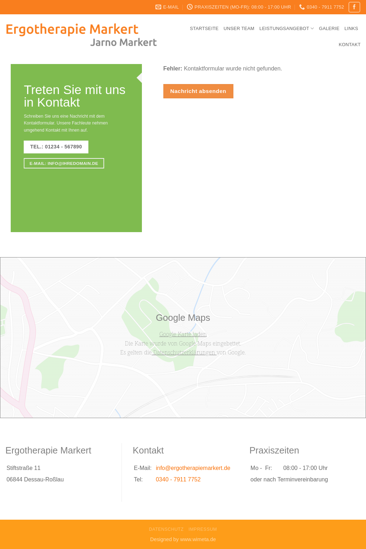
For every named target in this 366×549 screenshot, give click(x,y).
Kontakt (350, 44)
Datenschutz (166, 529)
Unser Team (239, 28)
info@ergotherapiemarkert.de (193, 468)
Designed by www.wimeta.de (183, 539)
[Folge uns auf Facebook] (354, 7)
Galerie (329, 28)
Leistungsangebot (286, 28)
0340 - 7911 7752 (178, 479)
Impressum (203, 529)
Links (351, 28)
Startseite (204, 28)
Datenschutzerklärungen (184, 352)
